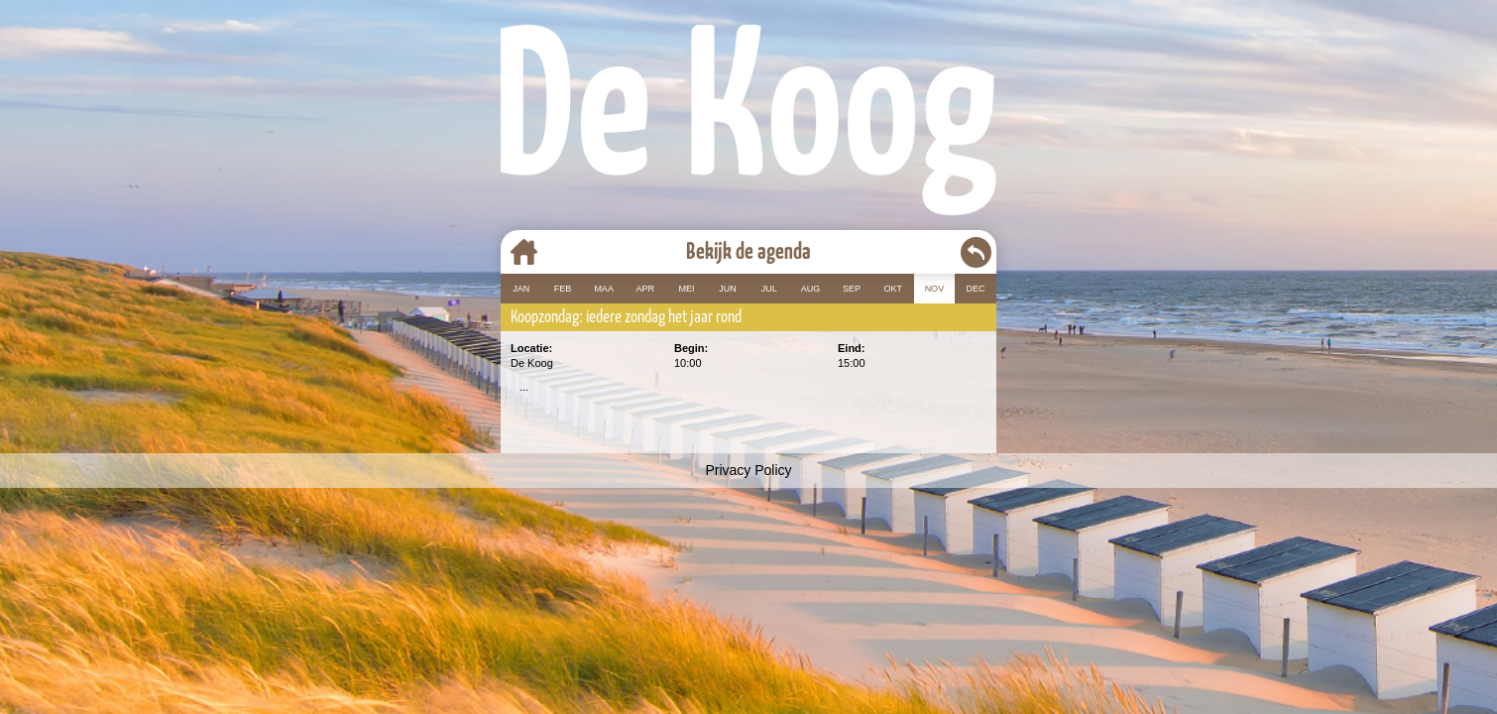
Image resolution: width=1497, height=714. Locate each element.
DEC (976, 289)
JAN (521, 289)
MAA (604, 289)
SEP (852, 289)
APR (645, 289)
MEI (686, 289)
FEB (563, 289)
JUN (728, 289)
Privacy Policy (748, 470)
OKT (892, 289)
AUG (811, 289)
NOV (935, 289)
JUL (769, 289)
